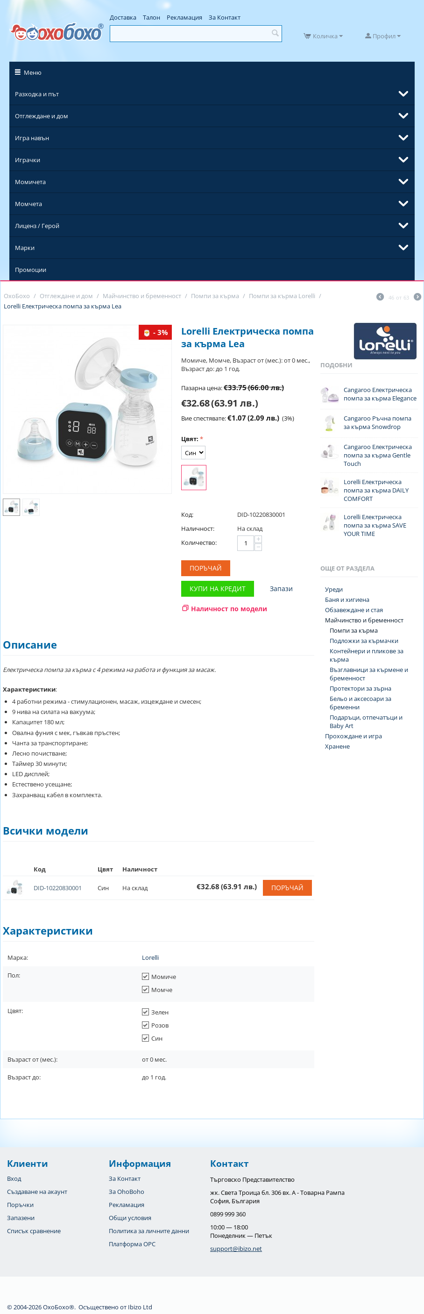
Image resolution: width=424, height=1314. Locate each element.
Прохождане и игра (353, 736)
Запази (281, 588)
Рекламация (184, 17)
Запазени (21, 1218)
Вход (14, 1178)
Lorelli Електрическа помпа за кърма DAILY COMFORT (376, 490)
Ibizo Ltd (140, 1307)
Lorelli (150, 957)
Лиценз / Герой (37, 225)
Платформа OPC (132, 1244)
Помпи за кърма (354, 630)
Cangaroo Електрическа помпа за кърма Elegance (380, 394)
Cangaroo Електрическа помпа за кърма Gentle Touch (378, 455)
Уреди (334, 589)
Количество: (199, 542)
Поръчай (206, 568)
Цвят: (189, 439)
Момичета (30, 182)
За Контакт (224, 17)
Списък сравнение (34, 1231)
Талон (151, 17)
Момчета (28, 204)
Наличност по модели (229, 608)
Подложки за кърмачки (364, 640)
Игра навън (32, 138)
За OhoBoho (126, 1191)
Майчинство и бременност (364, 620)
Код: (187, 514)
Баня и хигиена (347, 599)
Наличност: (197, 528)
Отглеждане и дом (41, 116)
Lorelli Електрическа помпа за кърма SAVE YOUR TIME (375, 525)
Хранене (337, 746)
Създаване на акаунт (37, 1191)
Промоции (30, 269)
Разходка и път (37, 94)
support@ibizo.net (236, 1248)
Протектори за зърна (360, 688)
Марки (25, 247)
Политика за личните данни (149, 1231)
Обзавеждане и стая (354, 610)
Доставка (123, 17)
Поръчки (20, 1204)
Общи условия (130, 1218)
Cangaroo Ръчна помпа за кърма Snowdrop (377, 422)
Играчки (27, 160)
